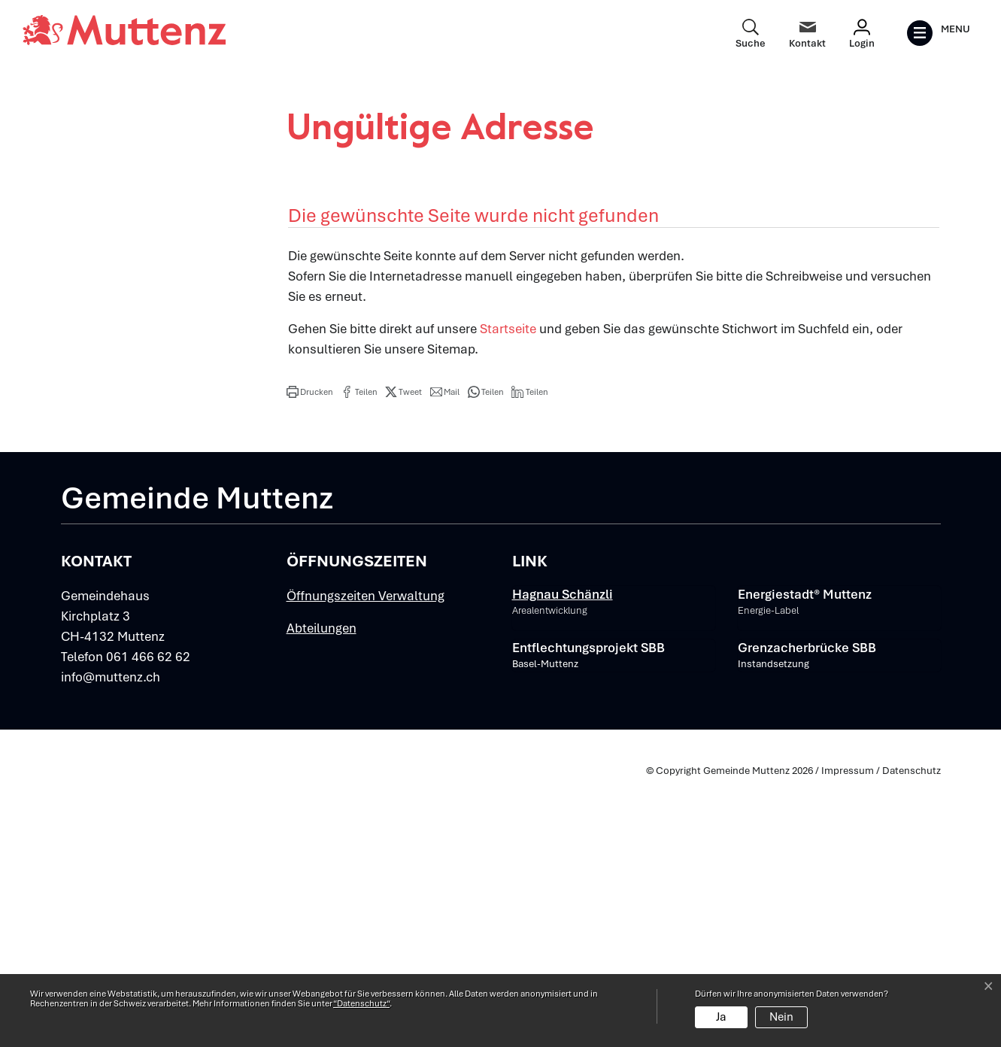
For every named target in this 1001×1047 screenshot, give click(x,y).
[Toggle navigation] (938, 33)
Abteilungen (321, 895)
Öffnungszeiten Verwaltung (365, 862)
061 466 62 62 (148, 923)
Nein (781, 1016)
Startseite (508, 595)
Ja (721, 1016)
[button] (310, 658)
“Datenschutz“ (361, 1003)
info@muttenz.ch (110, 944)
